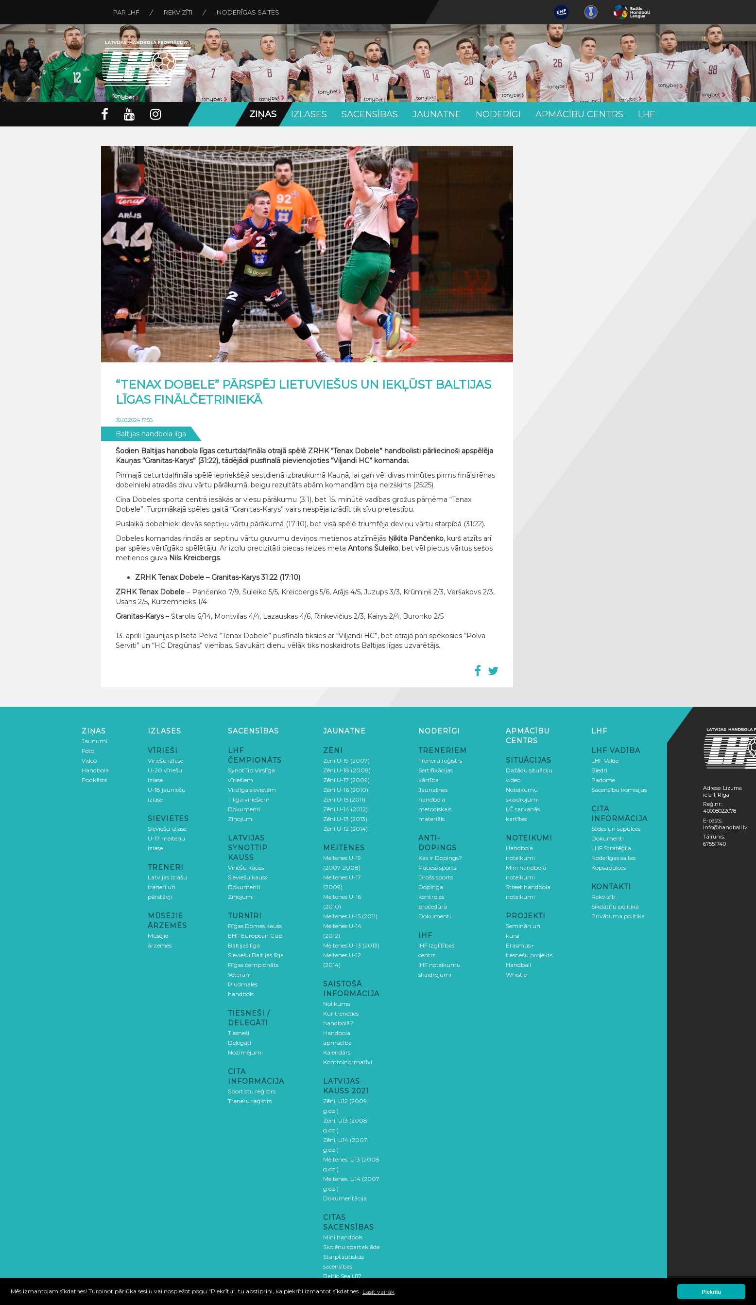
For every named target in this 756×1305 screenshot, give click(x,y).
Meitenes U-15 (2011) (350, 916)
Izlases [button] (309, 114)
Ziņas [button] (262, 114)
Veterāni (239, 974)
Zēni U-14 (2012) (345, 809)
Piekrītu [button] (712, 1292)
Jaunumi (94, 741)
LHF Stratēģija (611, 848)
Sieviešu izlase (167, 828)
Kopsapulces (608, 867)
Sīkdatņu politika (615, 906)
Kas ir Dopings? (440, 857)
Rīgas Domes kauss (255, 926)
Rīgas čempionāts (253, 964)
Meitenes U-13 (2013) (351, 945)
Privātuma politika (618, 916)
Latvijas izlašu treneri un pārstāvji (167, 887)
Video (89, 760)
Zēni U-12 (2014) (345, 828)
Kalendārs (336, 1052)
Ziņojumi (241, 818)
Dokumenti (244, 809)
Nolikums (336, 1003)
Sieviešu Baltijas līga (256, 955)
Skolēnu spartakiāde (351, 1247)
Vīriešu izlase (165, 760)
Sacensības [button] (370, 114)
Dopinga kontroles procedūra (432, 896)
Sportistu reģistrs (251, 1091)
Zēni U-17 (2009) (346, 780)
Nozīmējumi (245, 1052)
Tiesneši (238, 1033)
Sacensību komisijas (619, 789)
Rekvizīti (178, 12)
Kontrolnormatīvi (347, 1062)
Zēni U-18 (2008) (347, 770)
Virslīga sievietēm (252, 789)
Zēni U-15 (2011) (344, 799)
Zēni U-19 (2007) (346, 760)
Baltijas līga (244, 945)
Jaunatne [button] (436, 114)
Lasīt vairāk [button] (378, 1291)
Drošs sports (435, 877)
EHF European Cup (255, 935)
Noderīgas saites (248, 12)
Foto (88, 750)
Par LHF (126, 12)
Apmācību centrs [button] (579, 114)
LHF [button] (646, 114)
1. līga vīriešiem (249, 799)
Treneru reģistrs (250, 1101)
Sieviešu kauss (247, 877)
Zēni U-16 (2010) (345, 789)
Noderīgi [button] (498, 114)
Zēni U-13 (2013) (345, 818)
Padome (603, 780)
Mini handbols (342, 1237)
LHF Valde (605, 760)
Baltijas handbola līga (151, 433)
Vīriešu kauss (246, 867)
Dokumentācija (345, 1198)
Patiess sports (437, 867)
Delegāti (239, 1042)
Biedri (599, 770)
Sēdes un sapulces (615, 828)
